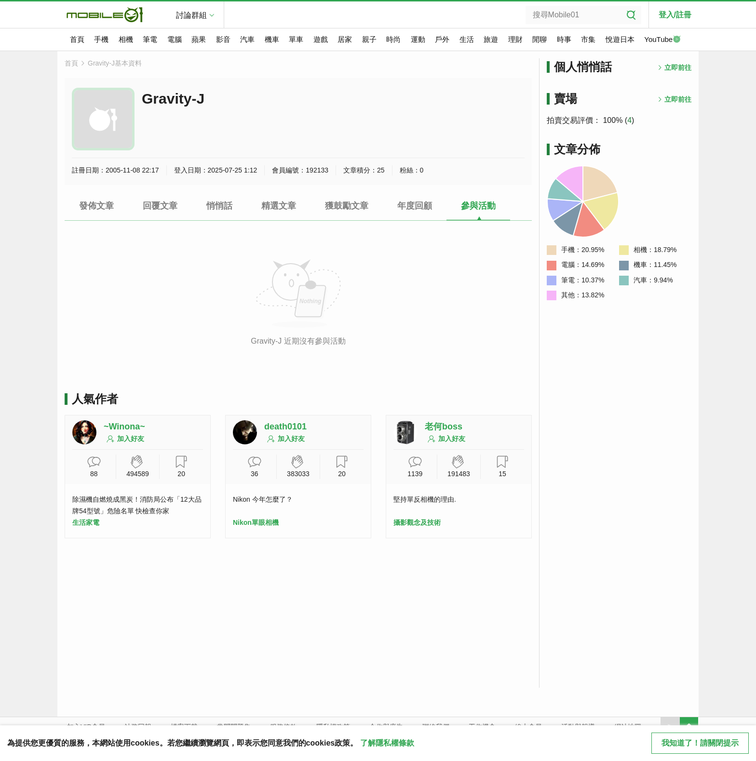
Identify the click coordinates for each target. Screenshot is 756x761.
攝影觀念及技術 (417, 522)
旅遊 (491, 39)
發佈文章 (96, 206)
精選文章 (278, 206)
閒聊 (539, 39)
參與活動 (478, 206)
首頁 (77, 39)
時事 (564, 39)
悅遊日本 (620, 39)
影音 (223, 39)
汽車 (247, 39)
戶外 (442, 39)
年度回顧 (414, 206)
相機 (126, 39)
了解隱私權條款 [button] (387, 743)
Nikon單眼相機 (256, 522)
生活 (466, 39)
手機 (101, 39)
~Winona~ (124, 426)
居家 (345, 39)
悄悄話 (219, 206)
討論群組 (191, 15)
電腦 (174, 39)
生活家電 (85, 522)
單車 (296, 39)
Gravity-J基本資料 (115, 63)
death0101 (285, 426)
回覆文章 (160, 206)
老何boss (443, 426)
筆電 (150, 39)
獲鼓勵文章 (346, 206)
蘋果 (198, 39)
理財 (515, 39)
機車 (272, 39)
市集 (588, 39)
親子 (369, 39)
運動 (418, 39)
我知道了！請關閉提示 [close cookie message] (700, 743)
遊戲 (320, 39)
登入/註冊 (675, 15)
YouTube (662, 40)
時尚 (393, 39)
